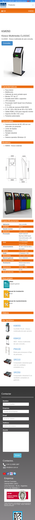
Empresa (6, 408)
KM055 (17, 325)
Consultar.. (7, 43)
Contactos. (8, 460)
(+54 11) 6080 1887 (8, 1)
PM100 (17, 349)
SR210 (17, 359)
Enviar (17, 455)
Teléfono (6, 423)
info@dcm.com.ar (20, 1)
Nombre (5, 401)
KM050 (31, 11)
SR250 (17, 372)
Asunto (5, 430)
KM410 (17, 338)
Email (5, 415)
